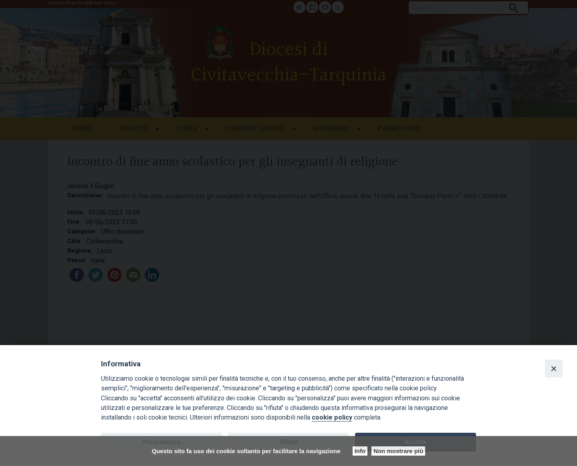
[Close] (554, 368)
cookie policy (332, 417)
